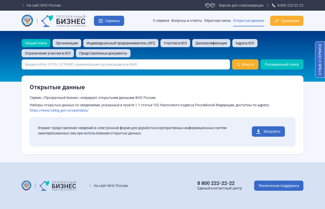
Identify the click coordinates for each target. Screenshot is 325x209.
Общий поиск (36, 43)
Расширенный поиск (282, 64)
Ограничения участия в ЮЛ (48, 53)
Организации (67, 43)
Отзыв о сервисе (320, 59)
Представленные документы (103, 53)
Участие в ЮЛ (175, 43)
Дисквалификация (211, 43)
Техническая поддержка (278, 186)
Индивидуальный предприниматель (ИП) (121, 43)
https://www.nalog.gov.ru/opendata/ (59, 110)
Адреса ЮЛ (245, 43)
